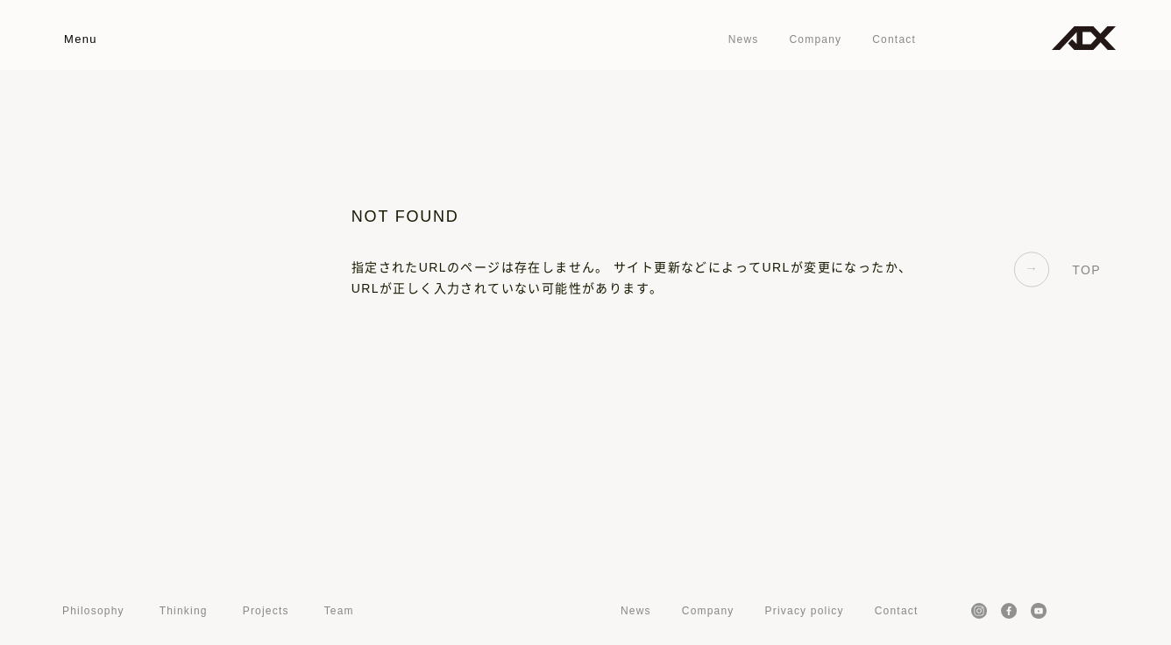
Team (339, 611)
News (743, 39)
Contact (894, 39)
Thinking (184, 611)
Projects (266, 611)
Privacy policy (804, 611)
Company (815, 39)
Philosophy (93, 611)
